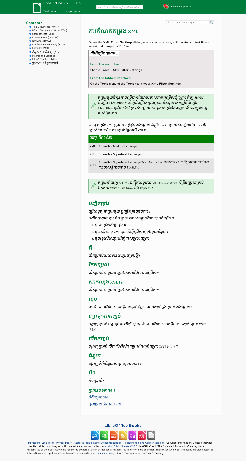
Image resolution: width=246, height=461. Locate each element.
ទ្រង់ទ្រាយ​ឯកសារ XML (105, 404)
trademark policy (105, 453)
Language (70, 11)
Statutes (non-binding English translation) (98, 442)
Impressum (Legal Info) (40, 442)
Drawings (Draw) (41, 41)
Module (48, 11)
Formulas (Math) (41, 48)
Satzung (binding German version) (144, 442)
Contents (34, 22)
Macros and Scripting (43, 55)
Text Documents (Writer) (45, 26)
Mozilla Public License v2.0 (119, 446)
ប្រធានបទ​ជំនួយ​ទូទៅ (45, 63)
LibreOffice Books (123, 425)
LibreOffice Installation (44, 59)
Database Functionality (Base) (48, 44)
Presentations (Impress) (45, 37)
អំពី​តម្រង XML (98, 397)
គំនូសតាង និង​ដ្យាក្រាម (45, 52)
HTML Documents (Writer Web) (49, 30)
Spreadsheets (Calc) (43, 33)
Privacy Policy (64, 442)
